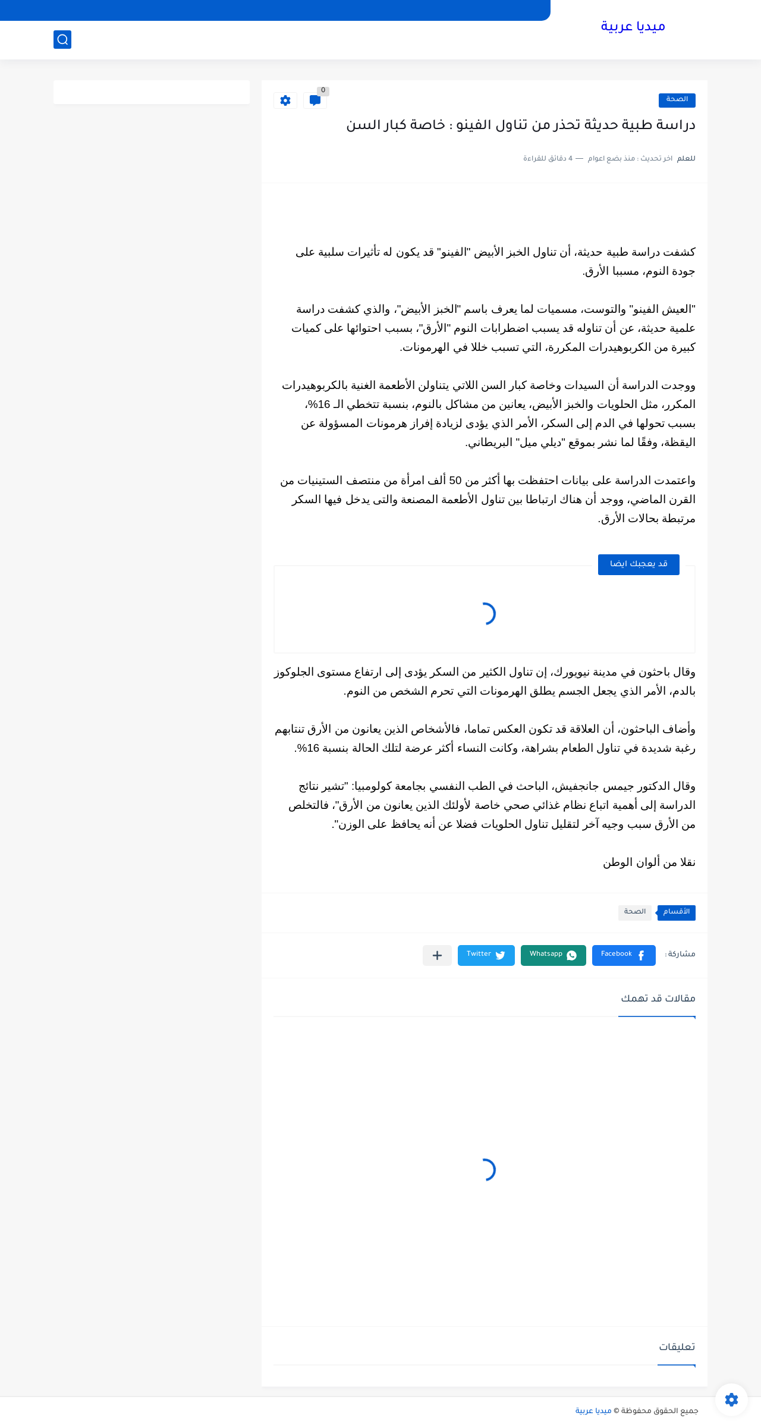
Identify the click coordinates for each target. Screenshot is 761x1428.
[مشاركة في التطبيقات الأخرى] (437, 955)
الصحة (677, 100)
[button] (624, 955)
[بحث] (62, 39)
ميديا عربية (633, 28)
